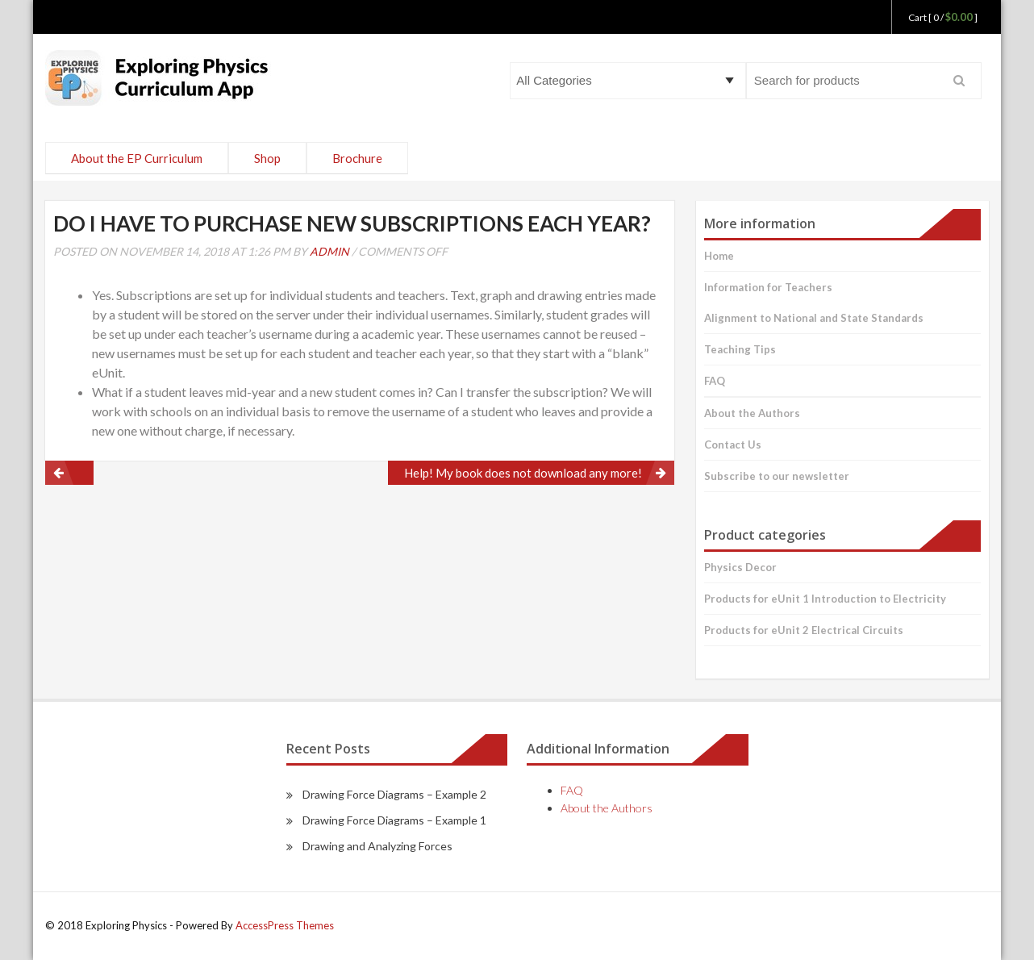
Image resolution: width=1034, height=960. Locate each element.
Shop (267, 158)
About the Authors (752, 413)
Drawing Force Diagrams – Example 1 (394, 820)
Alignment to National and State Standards (814, 317)
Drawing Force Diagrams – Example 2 (394, 794)
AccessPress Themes (285, 925)
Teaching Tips (740, 349)
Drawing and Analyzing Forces (377, 846)
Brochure (357, 158)
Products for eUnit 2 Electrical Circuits (803, 630)
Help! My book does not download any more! (523, 472)
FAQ (714, 380)
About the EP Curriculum (136, 158)
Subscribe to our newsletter (776, 476)
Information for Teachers (768, 287)
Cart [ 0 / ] (943, 17)
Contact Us (732, 444)
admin (329, 251)
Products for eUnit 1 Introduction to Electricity (825, 598)
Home (719, 255)
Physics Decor (740, 567)
